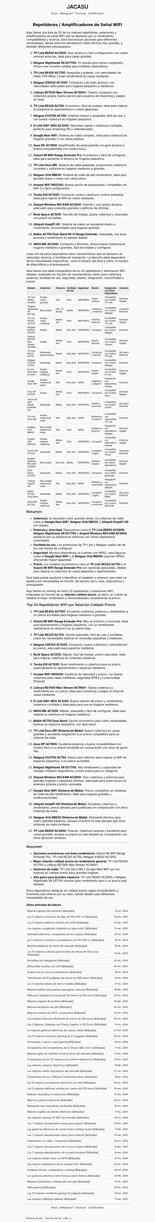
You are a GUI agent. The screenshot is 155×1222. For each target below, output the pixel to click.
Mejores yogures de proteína (44, 1001)
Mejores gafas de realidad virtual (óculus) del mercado (59, 1053)
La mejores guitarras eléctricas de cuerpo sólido (55, 1030)
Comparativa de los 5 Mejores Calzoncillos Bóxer (55, 1076)
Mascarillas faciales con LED (44, 966)
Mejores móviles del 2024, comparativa (50, 1012)
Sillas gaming (35, 1187)
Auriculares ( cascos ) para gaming (47, 1041)
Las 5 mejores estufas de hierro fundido (50, 983)
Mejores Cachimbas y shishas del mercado (52, 1181)
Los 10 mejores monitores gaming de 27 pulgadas (56, 1036)
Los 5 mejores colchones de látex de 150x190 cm (56, 916)
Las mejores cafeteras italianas (45, 1198)
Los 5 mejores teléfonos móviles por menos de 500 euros (60, 1088)
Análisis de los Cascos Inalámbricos (48, 972)
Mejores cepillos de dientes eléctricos (49, 1111)
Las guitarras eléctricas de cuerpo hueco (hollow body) (59, 1129)
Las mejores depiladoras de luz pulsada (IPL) (53, 1164)
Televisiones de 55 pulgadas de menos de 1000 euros (58, 977)
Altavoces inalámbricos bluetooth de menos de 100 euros (60, 995)
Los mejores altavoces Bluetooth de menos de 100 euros (60, 1018)
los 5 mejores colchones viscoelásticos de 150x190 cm (59, 939)
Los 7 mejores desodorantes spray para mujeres (55, 1123)
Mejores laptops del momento (44, 910)
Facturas (80, 13)
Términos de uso (53, 1218)
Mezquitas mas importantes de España (49, 1105)
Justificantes (96, 13)
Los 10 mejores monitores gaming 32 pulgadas (54, 1193)
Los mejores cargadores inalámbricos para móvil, (55, 928)
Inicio (54, 13)
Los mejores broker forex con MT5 (47, 1158)
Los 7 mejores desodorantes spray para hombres (55, 1134)
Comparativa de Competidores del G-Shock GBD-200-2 (59, 1047)
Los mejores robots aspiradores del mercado (53, 1070)
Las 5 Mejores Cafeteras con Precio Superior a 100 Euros (60, 1024)
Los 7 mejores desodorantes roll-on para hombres (56, 1152)
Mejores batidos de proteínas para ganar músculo (56, 989)
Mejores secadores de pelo (43, 1006)
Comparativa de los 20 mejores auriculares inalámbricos (60, 1059)
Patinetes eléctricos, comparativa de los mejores (55, 934)
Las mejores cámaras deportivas (46, 1065)
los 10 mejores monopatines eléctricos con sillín (55, 1082)
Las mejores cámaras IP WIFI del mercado (51, 1117)
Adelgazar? (67, 13)
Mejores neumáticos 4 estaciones (46, 1094)
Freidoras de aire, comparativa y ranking (50, 1169)
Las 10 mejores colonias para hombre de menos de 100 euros (63, 951)
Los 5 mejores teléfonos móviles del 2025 (51, 922)
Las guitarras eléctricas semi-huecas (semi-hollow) (57, 1175)
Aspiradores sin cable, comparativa (47, 1140)
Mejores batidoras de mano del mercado (50, 945)
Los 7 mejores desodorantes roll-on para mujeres (56, 1146)
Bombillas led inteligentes (42, 960)
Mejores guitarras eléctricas (43, 1100)
